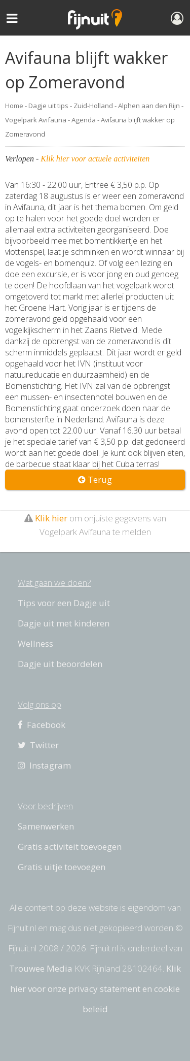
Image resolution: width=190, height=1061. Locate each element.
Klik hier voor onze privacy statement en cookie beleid (95, 989)
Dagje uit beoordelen (60, 664)
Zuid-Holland (93, 105)
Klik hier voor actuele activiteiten (95, 158)
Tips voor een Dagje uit (64, 603)
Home (14, 105)
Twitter (38, 745)
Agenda (83, 119)
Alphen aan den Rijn (149, 105)
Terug (95, 479)
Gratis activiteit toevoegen (70, 846)
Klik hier (51, 518)
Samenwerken (46, 826)
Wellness (35, 643)
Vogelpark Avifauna (35, 119)
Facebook (41, 725)
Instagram (44, 765)
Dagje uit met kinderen (63, 623)
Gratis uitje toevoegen (61, 867)
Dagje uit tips (48, 105)
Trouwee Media (40, 968)
